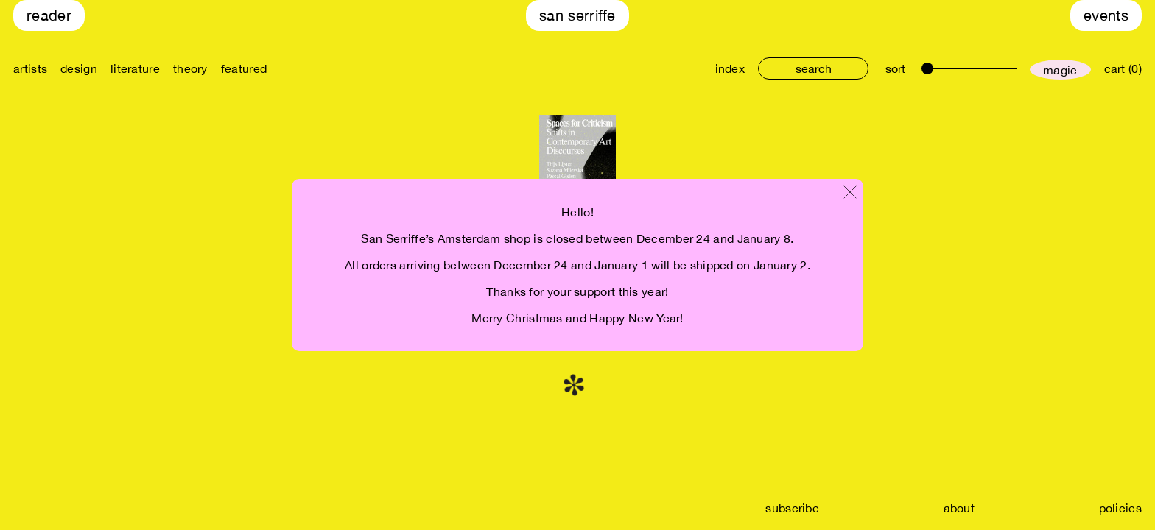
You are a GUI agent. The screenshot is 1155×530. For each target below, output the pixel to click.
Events (1106, 15)
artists (30, 68)
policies (1120, 508)
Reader (49, 15)
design (78, 68)
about (959, 508)
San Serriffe (577, 15)
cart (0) (1123, 68)
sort (895, 68)
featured (244, 68)
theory (190, 68)
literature (135, 68)
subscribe (792, 508)
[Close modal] (850, 193)
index (730, 68)
